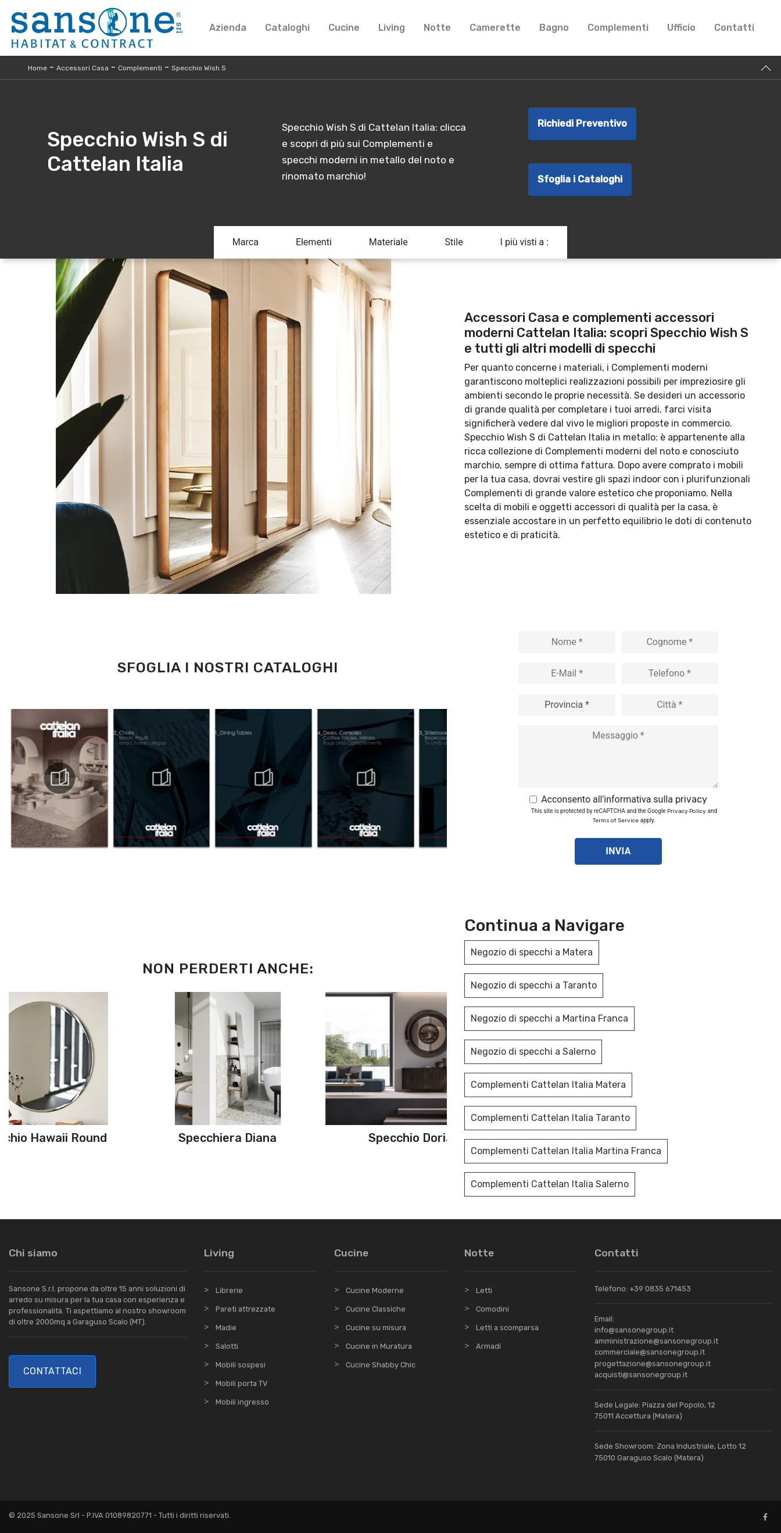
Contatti (734, 27)
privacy (691, 799)
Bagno (554, 27)
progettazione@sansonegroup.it (652, 1363)
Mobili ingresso (242, 1402)
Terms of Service (616, 820)
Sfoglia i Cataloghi (580, 179)
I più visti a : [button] (524, 242)
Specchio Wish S (198, 68)
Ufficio (681, 27)
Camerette (495, 27)
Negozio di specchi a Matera (532, 952)
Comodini (492, 1309)
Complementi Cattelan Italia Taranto (550, 1117)
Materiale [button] (388, 242)
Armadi (488, 1346)
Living (391, 27)
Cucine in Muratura (379, 1346)
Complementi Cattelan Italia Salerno (550, 1184)
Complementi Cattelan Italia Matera (548, 1084)
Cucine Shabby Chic (380, 1364)
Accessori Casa (82, 68)
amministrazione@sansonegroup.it (656, 1341)
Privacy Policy (686, 811)
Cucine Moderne (375, 1290)
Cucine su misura (376, 1327)
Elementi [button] (314, 242)
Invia (618, 851)
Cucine (344, 27)
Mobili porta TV (241, 1383)
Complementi (618, 27)
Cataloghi (287, 27)
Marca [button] (245, 242)
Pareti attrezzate (245, 1309)
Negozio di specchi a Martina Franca (549, 1018)
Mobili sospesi (241, 1364)
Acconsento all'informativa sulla (624, 799)
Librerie (229, 1290)
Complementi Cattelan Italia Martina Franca (566, 1150)
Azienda (227, 27)
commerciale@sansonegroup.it (649, 1352)
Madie (226, 1327)
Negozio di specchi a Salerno (533, 1051)
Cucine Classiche (376, 1309)
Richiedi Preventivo (582, 123)
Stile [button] (454, 242)
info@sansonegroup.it (633, 1330)
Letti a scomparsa (507, 1327)
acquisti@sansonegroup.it (640, 1374)
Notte (437, 27)
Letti (484, 1290)
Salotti (227, 1346)
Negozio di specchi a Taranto (534, 985)
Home (37, 68)
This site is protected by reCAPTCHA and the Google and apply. (624, 816)
